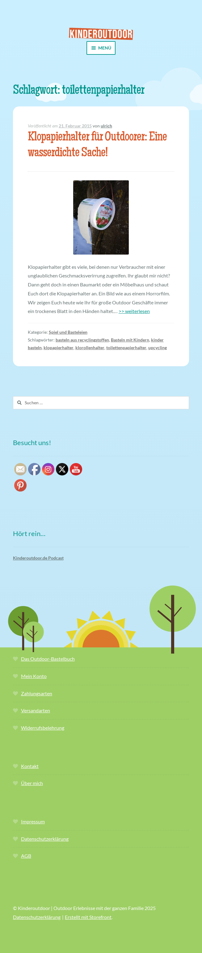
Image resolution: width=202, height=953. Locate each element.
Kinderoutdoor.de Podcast (38, 557)
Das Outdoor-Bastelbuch (48, 659)
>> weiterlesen (134, 311)
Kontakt (30, 766)
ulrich (106, 125)
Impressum (33, 821)
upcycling (157, 347)
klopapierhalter (59, 347)
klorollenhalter (89, 347)
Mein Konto (34, 676)
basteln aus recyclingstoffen (82, 339)
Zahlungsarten (36, 693)
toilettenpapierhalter (126, 347)
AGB (26, 856)
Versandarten (35, 710)
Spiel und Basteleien (68, 332)
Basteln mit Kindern (130, 339)
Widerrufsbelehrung (42, 728)
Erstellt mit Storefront (88, 917)
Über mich (32, 783)
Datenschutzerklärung (45, 839)
